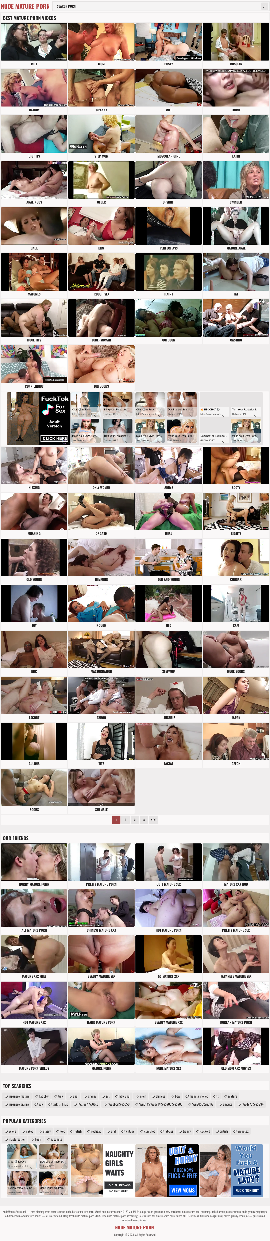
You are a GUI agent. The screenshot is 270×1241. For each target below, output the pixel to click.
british (224, 1131)
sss (108, 1096)
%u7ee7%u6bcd (88, 1104)
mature (232, 1096)
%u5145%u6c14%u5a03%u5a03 (160, 1104)
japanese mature (19, 1096)
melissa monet (199, 1096)
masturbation (17, 1139)
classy (47, 1131)
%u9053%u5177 (202, 1104)
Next (154, 819)
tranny (187, 1131)
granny (92, 1096)
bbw (177, 1096)
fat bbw (44, 1096)
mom (143, 1096)
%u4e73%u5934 (253, 1104)
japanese (56, 1139)
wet (62, 1131)
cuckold (205, 1131)
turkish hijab (60, 1104)
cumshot (149, 1131)
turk (60, 1096)
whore (12, 1131)
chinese (160, 1096)
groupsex (243, 1131)
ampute (227, 1104)
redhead (96, 1131)
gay (41, 1104)
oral (113, 1131)
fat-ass (169, 1131)
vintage (130, 1131)
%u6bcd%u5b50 (119, 1104)
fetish (78, 1131)
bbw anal (124, 1096)
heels (38, 1139)
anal (75, 1096)
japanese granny (19, 1104)
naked (29, 1131)
